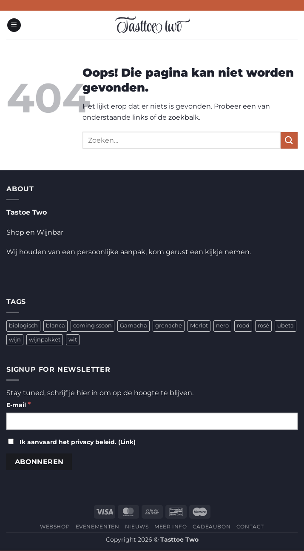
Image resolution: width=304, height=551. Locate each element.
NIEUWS (137, 526)
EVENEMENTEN (97, 526)
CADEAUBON (212, 526)
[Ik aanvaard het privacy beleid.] (11, 441)
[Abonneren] (39, 461)
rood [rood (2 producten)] (243, 325)
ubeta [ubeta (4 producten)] (285, 325)
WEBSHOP (55, 526)
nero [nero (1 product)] (222, 325)
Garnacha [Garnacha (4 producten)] (133, 325)
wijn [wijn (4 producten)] (15, 339)
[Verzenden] (289, 140)
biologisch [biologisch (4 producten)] (23, 325)
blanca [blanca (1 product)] (55, 325)
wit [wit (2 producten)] (72, 339)
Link (127, 442)
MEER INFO (170, 526)
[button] (14, 25)
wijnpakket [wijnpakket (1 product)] (44, 339)
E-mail (18, 404)
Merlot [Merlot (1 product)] (199, 325)
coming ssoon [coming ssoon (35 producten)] (92, 325)
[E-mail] (152, 421)
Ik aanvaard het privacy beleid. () (72, 442)
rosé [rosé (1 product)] (263, 325)
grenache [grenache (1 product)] (168, 325)
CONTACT (250, 526)
